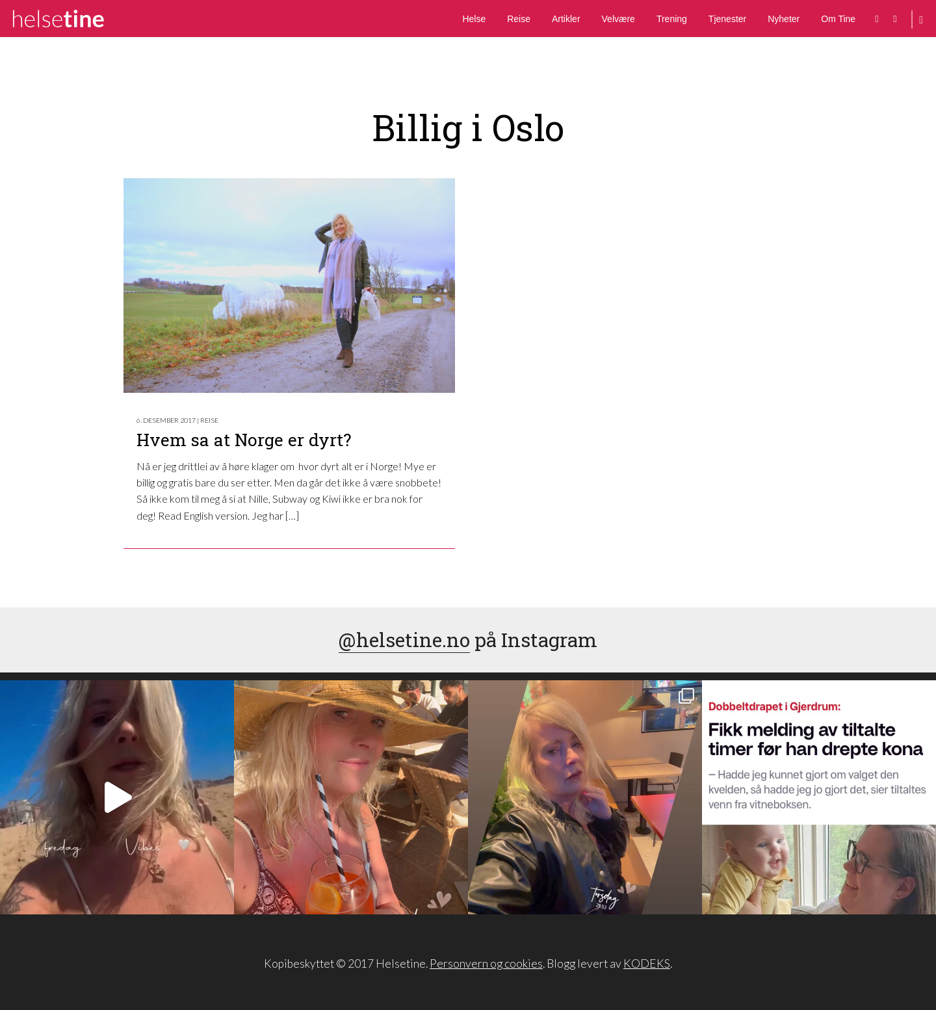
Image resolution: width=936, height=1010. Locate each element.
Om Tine (838, 19)
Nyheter (784, 19)
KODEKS (646, 963)
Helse (474, 19)
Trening (671, 19)
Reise (518, 19)
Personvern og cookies (486, 963)
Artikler (566, 19)
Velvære (618, 19)
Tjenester (727, 19)
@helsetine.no (404, 639)
